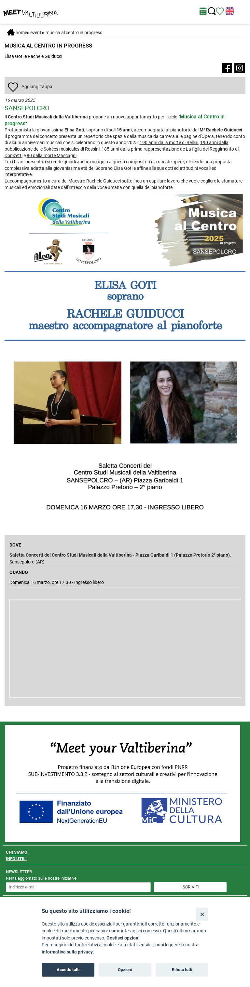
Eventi (36, 32)
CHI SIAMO (16, 852)
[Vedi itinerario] (220, 10)
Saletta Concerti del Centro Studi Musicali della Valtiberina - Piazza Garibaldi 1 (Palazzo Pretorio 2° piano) (119, 555)
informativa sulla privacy (67, 952)
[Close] (202, 914)
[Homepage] (30, 11)
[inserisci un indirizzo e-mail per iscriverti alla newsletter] (78, 887)
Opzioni (125, 969)
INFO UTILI (16, 858)
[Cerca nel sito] (212, 11)
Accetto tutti (68, 969)
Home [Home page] (17, 32)
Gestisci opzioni (123, 938)
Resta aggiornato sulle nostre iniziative (41, 878)
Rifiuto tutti (182, 969)
